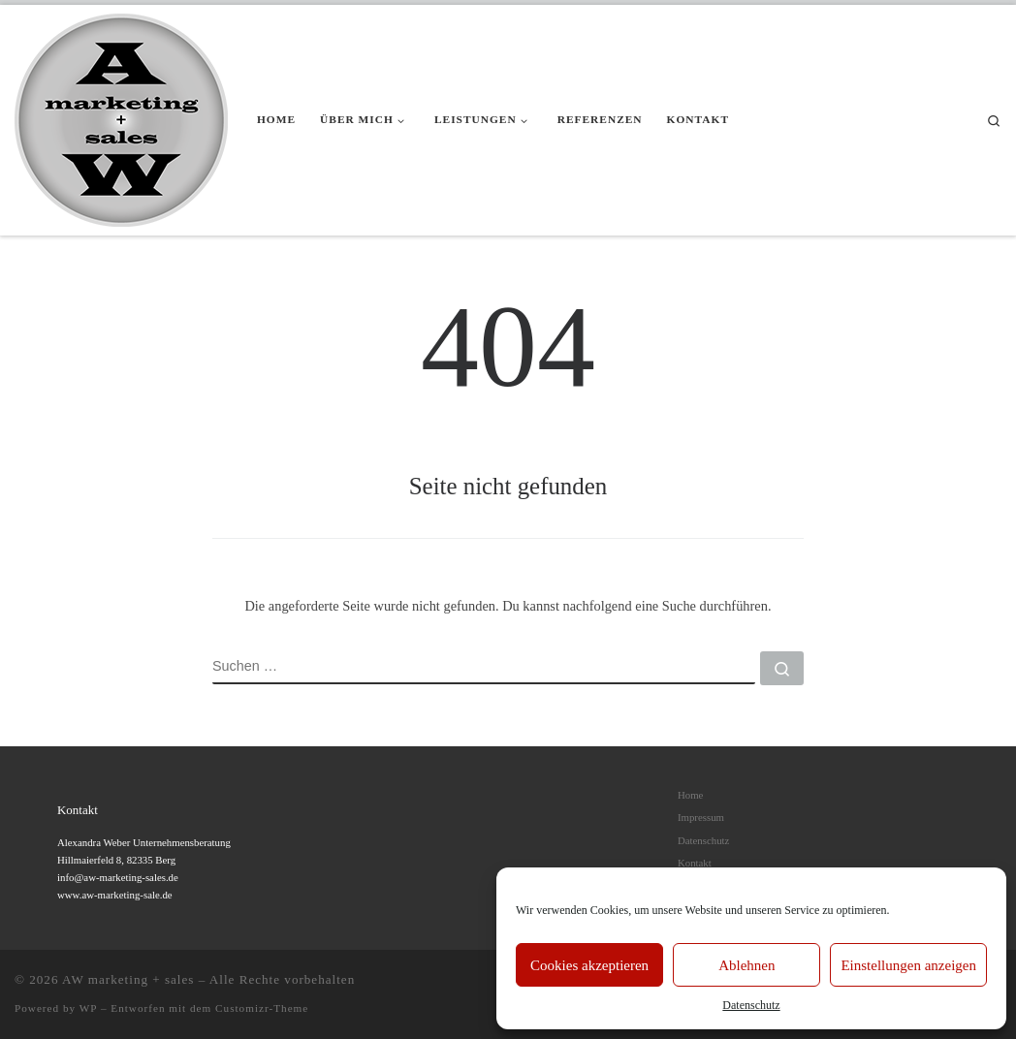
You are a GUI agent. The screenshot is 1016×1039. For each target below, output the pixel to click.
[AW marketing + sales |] (121, 117)
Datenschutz (750, 1005)
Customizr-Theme (261, 1008)
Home (690, 795)
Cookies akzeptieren (589, 965)
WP (88, 1008)
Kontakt (695, 862)
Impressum (701, 817)
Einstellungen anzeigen (908, 965)
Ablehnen (746, 965)
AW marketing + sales (128, 979)
